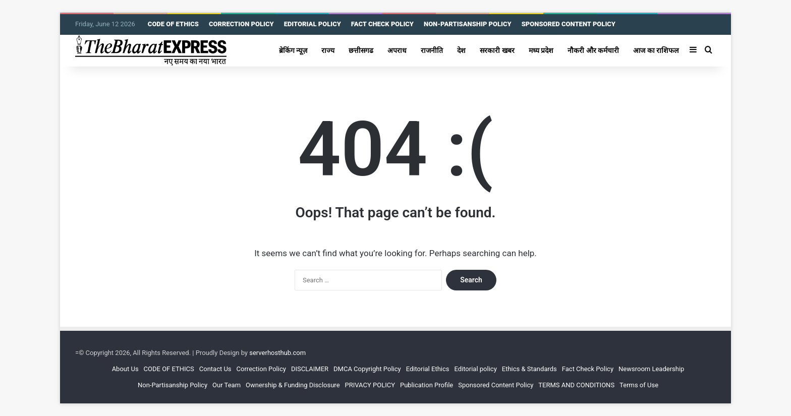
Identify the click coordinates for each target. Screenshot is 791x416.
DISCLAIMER (309, 369)
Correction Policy (261, 369)
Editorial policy (475, 369)
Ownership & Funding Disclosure (293, 385)
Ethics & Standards (529, 369)
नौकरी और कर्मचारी (593, 50)
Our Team (226, 385)
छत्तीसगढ (361, 50)
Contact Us (215, 369)
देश (461, 50)
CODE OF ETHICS (173, 24)
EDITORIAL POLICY (312, 24)
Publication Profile (426, 385)
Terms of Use (638, 385)
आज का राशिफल (656, 50)
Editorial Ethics (427, 369)
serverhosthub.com (277, 352)
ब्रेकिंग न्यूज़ (293, 50)
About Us (125, 369)
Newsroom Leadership (651, 369)
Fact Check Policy (587, 369)
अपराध (397, 50)
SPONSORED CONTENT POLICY (568, 24)
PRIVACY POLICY (370, 385)
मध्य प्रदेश (541, 50)
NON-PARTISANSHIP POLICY (468, 24)
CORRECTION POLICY (241, 24)
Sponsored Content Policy (495, 385)
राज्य (327, 50)
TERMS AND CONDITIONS (576, 385)
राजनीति (432, 50)
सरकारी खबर (497, 50)
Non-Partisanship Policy (172, 385)
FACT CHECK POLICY (382, 24)
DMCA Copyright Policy (367, 369)
